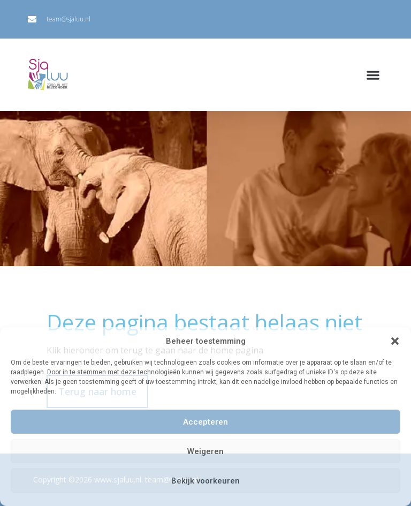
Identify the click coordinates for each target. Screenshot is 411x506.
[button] (395, 341)
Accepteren (205, 422)
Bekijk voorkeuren (205, 481)
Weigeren (205, 451)
